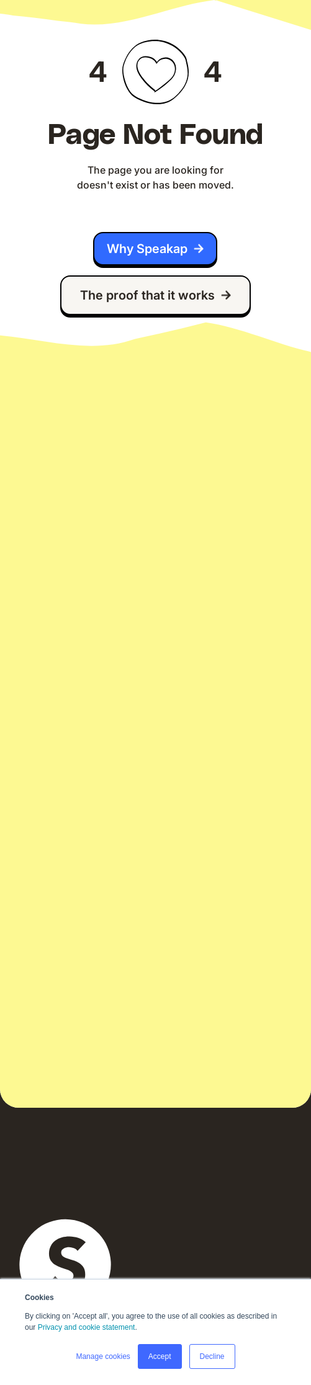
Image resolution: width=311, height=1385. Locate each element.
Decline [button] (212, 1356)
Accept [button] (159, 1356)
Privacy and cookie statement (86, 1327)
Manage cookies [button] (103, 1356)
